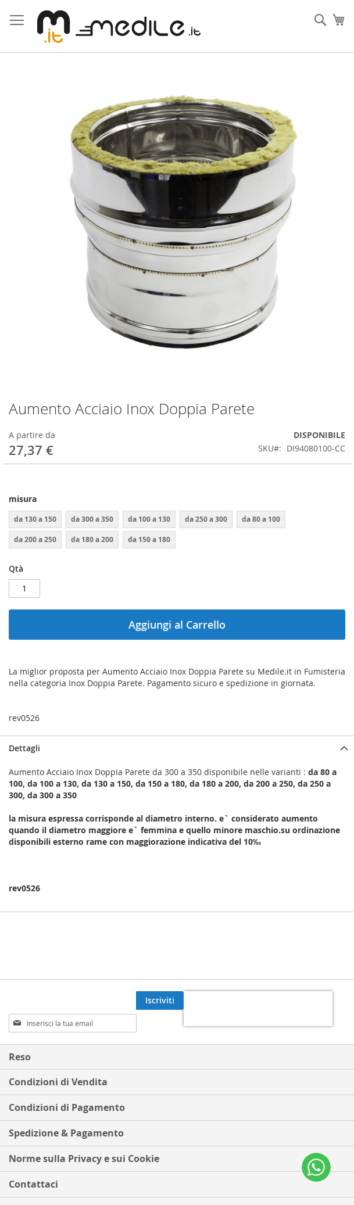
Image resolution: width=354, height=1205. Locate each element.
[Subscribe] (321, 1000)
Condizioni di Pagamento (67, 1084)
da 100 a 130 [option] (149, 519)
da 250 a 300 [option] (206, 519)
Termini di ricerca (49, 1187)
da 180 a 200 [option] (92, 539)
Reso (20, 1034)
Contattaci (33, 1161)
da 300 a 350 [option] (92, 519)
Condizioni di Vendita (58, 1059)
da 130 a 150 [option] (35, 519)
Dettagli (24, 748)
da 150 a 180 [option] (149, 539)
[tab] (177, 748)
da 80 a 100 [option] (261, 519)
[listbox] (177, 531)
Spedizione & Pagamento (66, 1110)
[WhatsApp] (316, 1167)
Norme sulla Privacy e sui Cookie (84, 1135)
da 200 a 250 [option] (35, 539)
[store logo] (116, 26)
